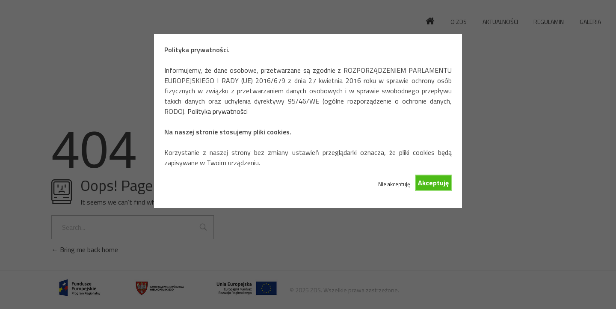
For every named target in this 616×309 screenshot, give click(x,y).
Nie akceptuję (394, 184)
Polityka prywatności (217, 111)
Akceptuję (433, 183)
